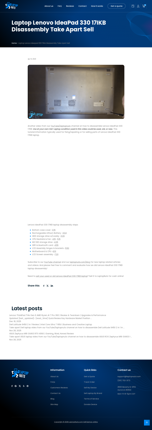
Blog (52, 398)
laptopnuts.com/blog (80, 262)
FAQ (60, 6)
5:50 (67, 248)
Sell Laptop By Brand (93, 393)
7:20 (56, 254)
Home (14, 43)
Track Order (89, 382)
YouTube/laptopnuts (61, 126)
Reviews (70, 6)
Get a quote (116, 6)
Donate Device (90, 404)
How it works (97, 6)
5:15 (58, 239)
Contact (82, 6)
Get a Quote (89, 376)
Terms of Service (91, 398)
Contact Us (55, 393)
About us (48, 6)
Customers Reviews (59, 387)
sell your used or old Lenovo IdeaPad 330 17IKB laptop (62, 276)
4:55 (56, 245)
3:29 (63, 236)
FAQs (52, 382)
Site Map (54, 404)
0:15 (53, 230)
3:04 (65, 233)
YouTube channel (52, 262)
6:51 (54, 251)
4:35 (56, 242)
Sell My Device (90, 387)
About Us (54, 376)
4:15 (54, 239)
